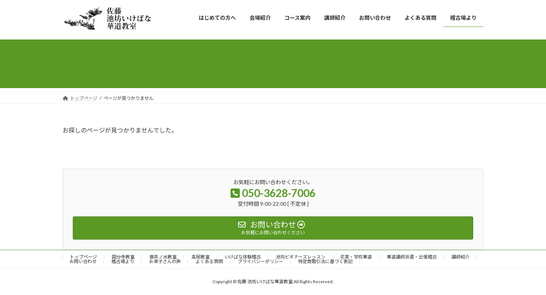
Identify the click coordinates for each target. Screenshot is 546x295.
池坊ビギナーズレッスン (300, 257)
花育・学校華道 (356, 257)
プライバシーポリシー (260, 261)
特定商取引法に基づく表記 (325, 261)
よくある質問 (209, 261)
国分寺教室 (123, 257)
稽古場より (122, 261)
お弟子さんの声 (165, 261)
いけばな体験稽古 (242, 257)
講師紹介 (461, 257)
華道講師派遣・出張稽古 (412, 257)
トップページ (83, 257)
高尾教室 (200, 257)
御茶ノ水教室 (163, 257)
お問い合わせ (83, 261)
